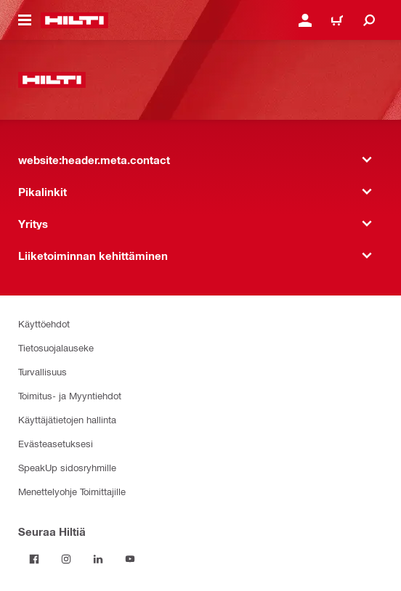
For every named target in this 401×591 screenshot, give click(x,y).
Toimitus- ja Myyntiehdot (69, 395)
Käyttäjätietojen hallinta (67, 419)
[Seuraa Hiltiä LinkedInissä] (98, 559)
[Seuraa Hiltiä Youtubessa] (130, 559)
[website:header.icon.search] (369, 20)
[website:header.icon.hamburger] (25, 20)
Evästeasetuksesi (55, 443)
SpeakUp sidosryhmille (67, 467)
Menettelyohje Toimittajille (72, 491)
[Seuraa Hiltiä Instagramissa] (66, 559)
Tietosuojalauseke (56, 347)
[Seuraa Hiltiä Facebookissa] (34, 559)
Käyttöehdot (44, 323)
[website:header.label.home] (74, 20)
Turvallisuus (42, 371)
